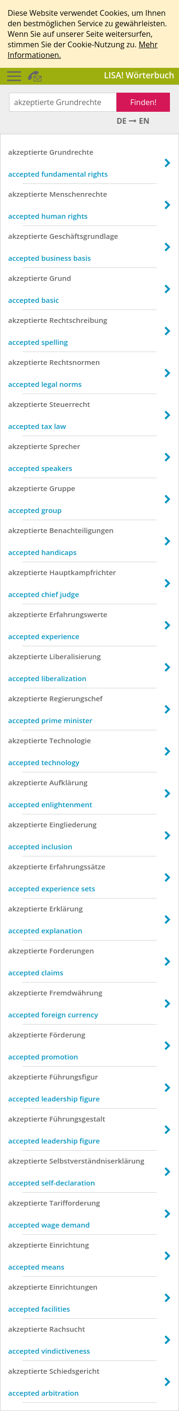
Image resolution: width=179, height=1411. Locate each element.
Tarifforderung (74, 1203)
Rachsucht (67, 1329)
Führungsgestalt (77, 1118)
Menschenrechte (78, 194)
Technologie (70, 740)
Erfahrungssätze (77, 866)
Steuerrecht (69, 404)
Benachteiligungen (81, 530)
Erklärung (66, 908)
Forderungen (71, 950)
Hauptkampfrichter (82, 572)
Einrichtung (69, 1245)
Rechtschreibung (78, 320)
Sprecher (64, 446)
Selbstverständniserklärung (96, 1160)
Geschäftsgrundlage (83, 236)
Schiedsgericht (74, 1371)
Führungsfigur (73, 1076)
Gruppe (62, 488)
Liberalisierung (75, 656)
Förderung (67, 1034)
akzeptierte (27, 152)
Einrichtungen (73, 1287)
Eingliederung (72, 824)
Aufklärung (68, 782)
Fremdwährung (75, 992)
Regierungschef (76, 698)
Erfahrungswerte (78, 614)
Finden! (143, 102)
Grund (60, 278)
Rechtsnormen (74, 362)
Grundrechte (71, 152)
